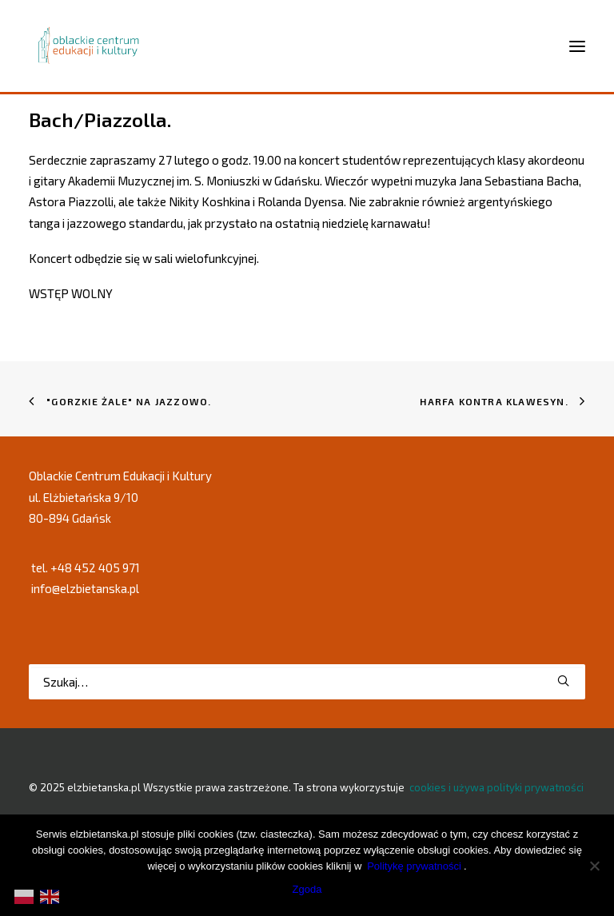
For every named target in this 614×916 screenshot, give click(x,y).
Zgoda (307, 889)
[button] (563, 681)
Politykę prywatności (414, 866)
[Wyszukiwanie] (307, 681)
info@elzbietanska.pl (85, 588)
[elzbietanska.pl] (89, 45)
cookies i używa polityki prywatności (496, 787)
